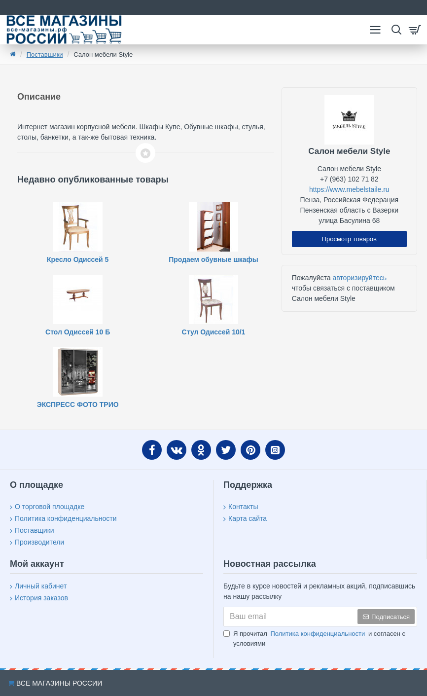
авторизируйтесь (359, 278)
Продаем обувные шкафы (213, 259)
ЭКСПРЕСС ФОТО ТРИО (78, 404)
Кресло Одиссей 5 (77, 259)
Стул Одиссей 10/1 (214, 332)
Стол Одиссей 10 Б (77, 332)
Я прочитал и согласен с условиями (314, 638)
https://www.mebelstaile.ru (349, 189)
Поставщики (45, 54)
